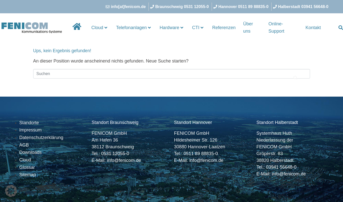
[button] (11, 191)
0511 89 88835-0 (201, 153)
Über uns (248, 27)
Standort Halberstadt (277, 122)
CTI (197, 27)
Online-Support (276, 27)
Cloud (99, 27)
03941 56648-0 (281, 167)
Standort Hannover (193, 122)
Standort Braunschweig (115, 122)
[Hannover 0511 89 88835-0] (241, 7)
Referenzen (224, 27)
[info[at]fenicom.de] (126, 7)
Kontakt (313, 27)
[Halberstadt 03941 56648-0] (301, 7)
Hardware (171, 27)
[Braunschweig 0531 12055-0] (180, 7)
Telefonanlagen (133, 27)
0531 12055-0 (115, 153)
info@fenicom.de (124, 160)
